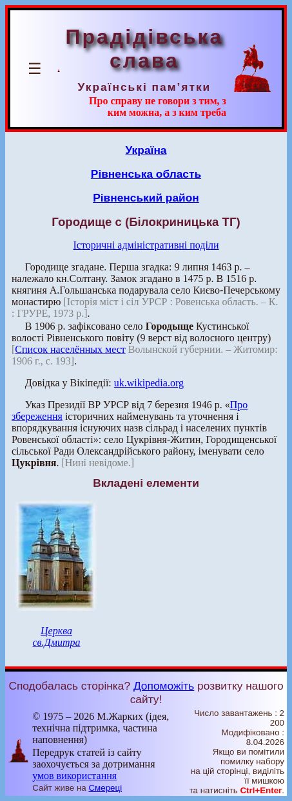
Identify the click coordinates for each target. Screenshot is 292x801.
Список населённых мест (70, 349)
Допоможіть (163, 685)
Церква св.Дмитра (56, 636)
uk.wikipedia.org (149, 382)
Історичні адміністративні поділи (146, 245)
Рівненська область (146, 173)
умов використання (74, 775)
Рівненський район (146, 197)
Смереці (105, 788)
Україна (146, 150)
